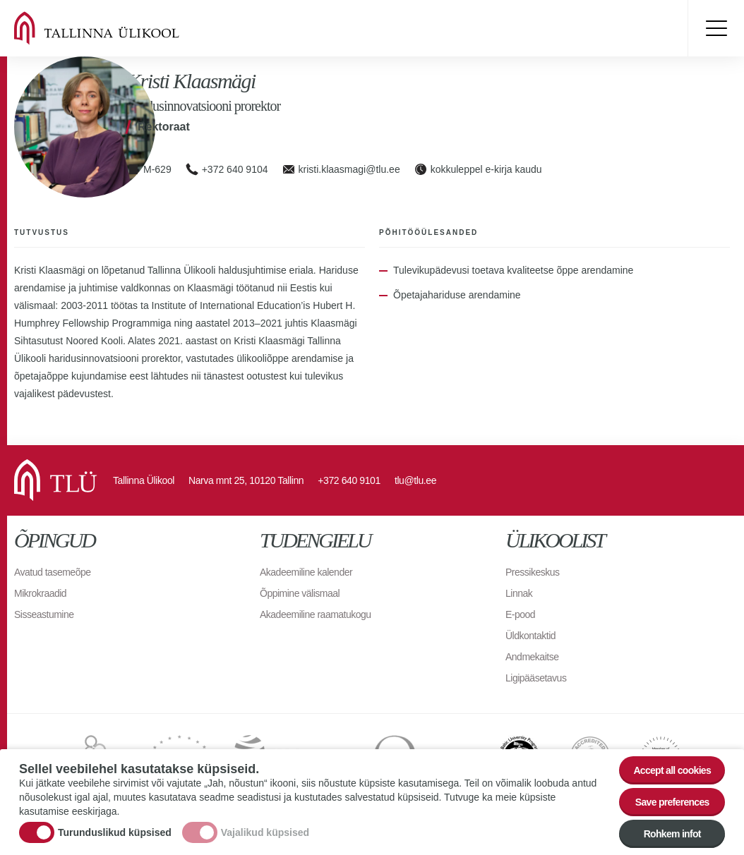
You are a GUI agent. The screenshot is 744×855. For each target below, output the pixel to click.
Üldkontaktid (530, 635)
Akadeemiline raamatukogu (315, 614)
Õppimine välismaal (300, 593)
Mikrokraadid (40, 593)
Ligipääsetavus (535, 678)
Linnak (518, 593)
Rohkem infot (672, 834)
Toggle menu (716, 28)
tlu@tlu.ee (415, 480)
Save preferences (672, 802)
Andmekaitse (531, 656)
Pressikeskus (532, 572)
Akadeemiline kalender (306, 572)
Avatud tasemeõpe (52, 572)
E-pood (520, 614)
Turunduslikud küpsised (115, 833)
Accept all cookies (672, 771)
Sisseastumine (44, 614)
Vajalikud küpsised (265, 833)
